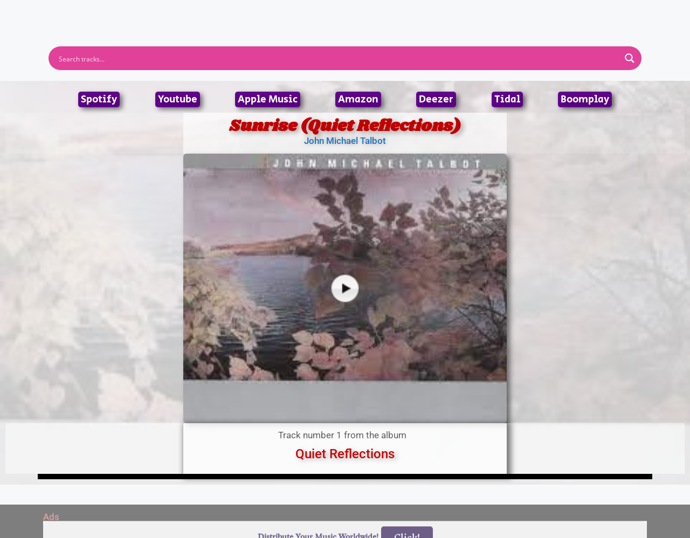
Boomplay (585, 99)
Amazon (358, 99)
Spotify (99, 99)
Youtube (177, 99)
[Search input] (338, 58)
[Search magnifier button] (629, 58)
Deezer (436, 99)
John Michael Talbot (345, 140)
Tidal (507, 99)
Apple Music (268, 99)
